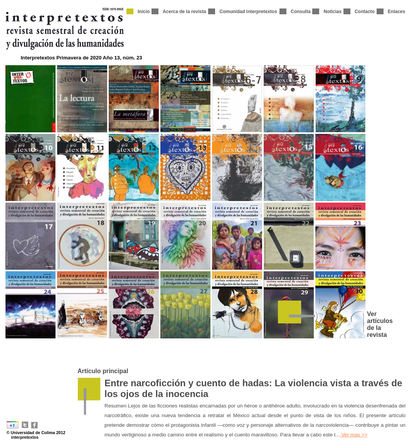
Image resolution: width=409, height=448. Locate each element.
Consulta (300, 11)
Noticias (332, 11)
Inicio (144, 11)
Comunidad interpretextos (248, 11)
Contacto (365, 11)
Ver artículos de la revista (380, 324)
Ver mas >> (353, 435)
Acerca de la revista (184, 11)
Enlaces (396, 11)
